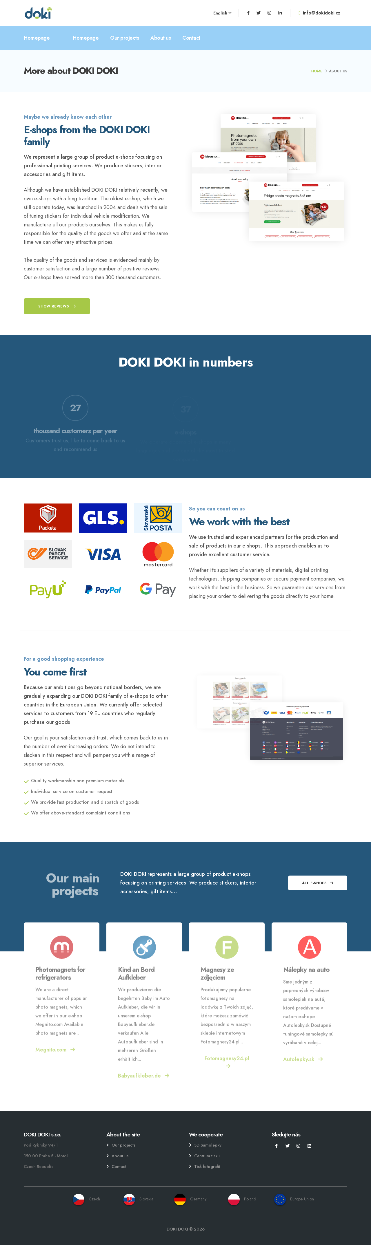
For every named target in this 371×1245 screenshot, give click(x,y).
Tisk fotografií (207, 1166)
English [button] (222, 13)
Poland (242, 1199)
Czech (86, 1199)
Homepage (37, 38)
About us (160, 38)
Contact (191, 38)
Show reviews (57, 306)
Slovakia (138, 1199)
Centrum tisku (207, 1156)
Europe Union (294, 1199)
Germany (190, 1199)
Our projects (124, 38)
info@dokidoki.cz (319, 13)
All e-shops (317, 883)
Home (316, 71)
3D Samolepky (207, 1145)
